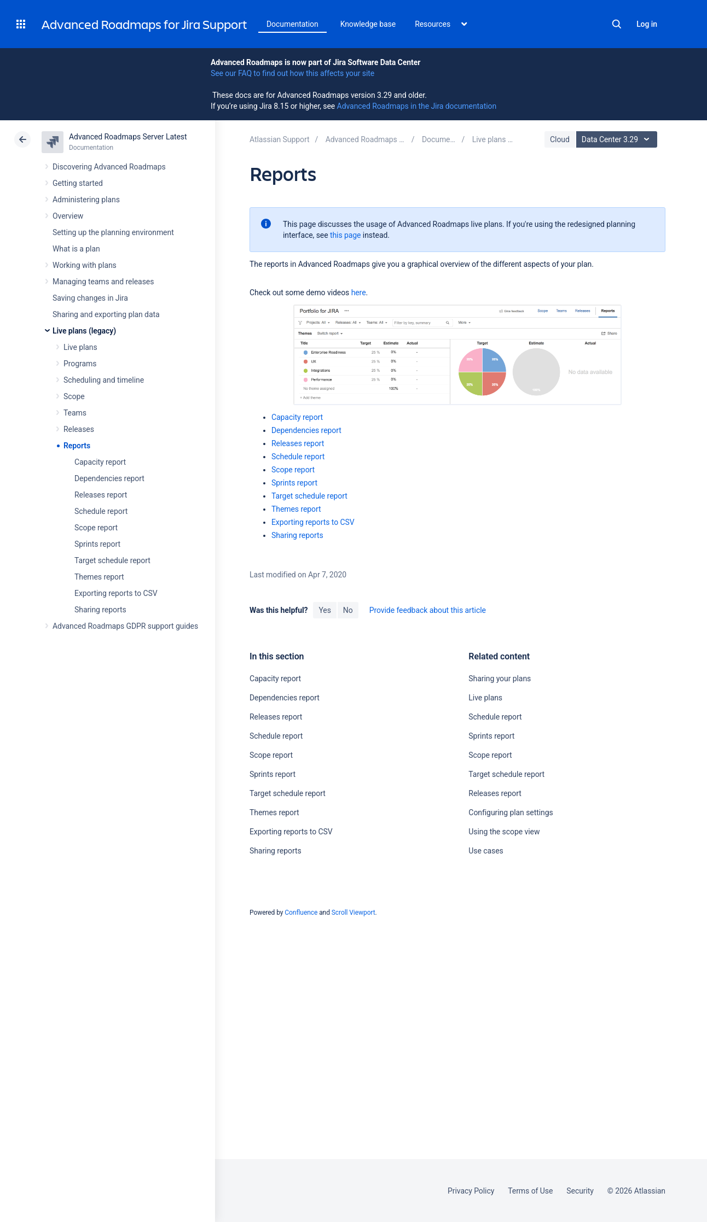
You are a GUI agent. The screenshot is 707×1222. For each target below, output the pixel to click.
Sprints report (97, 544)
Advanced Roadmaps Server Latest (128, 136)
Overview (68, 216)
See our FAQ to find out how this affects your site (292, 73)
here (358, 292)
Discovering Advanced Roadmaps (109, 166)
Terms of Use (530, 1190)
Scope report (96, 527)
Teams (74, 412)
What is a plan (76, 248)
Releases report (100, 494)
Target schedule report (112, 560)
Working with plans (85, 265)
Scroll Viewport (353, 912)
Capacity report (100, 462)
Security (580, 1190)
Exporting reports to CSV (116, 593)
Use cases (485, 850)
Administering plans (86, 199)
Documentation (292, 24)
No (348, 610)
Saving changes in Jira (90, 298)
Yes (324, 610)
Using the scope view (504, 831)
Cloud (560, 139)
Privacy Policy (471, 1190)
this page (345, 235)
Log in (646, 24)
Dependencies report (109, 478)
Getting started (78, 183)
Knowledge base (368, 24)
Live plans (80, 347)
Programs (79, 363)
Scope (74, 396)
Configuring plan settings (510, 812)
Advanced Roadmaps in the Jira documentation (416, 106)
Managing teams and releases (103, 281)
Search (616, 24)
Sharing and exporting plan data (106, 314)
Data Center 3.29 (618, 139)
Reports (76, 445)
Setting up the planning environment (113, 232)
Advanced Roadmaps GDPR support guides (125, 626)
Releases (78, 429)
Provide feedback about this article (427, 610)
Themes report (99, 576)
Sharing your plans (499, 678)
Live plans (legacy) (84, 330)
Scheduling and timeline (103, 380)
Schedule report (101, 511)
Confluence (301, 912)
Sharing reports (100, 609)
